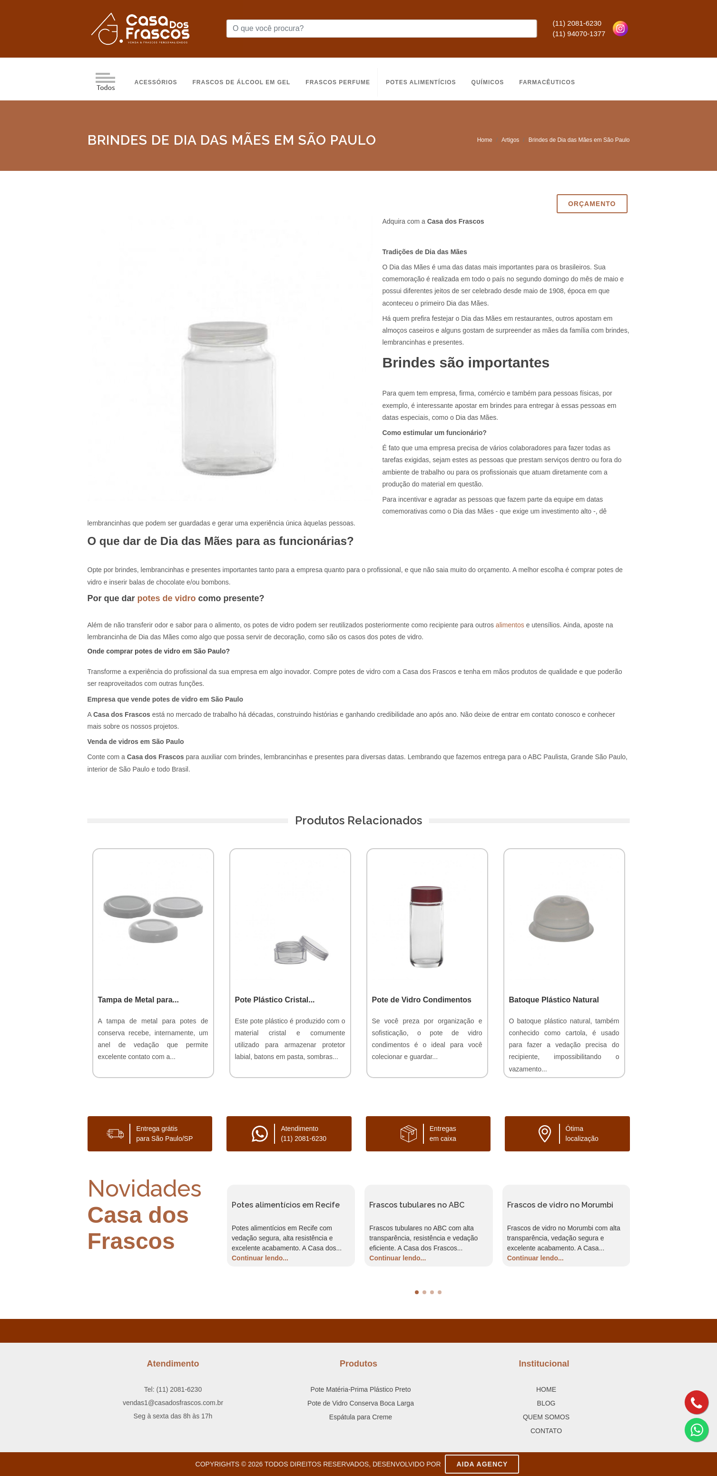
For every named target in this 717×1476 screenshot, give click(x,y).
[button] (417, 1292)
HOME (546, 1389)
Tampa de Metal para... (138, 1000)
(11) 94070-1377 (579, 34)
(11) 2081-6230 (577, 23)
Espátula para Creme (360, 1417)
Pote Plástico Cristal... (275, 1000)
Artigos (510, 140)
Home (484, 140)
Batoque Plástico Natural (554, 1000)
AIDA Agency (482, 1464)
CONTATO (546, 1431)
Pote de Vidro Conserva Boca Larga (360, 1403)
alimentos (510, 625)
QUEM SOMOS (546, 1417)
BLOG (546, 1403)
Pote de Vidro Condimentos (422, 1000)
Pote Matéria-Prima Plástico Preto (361, 1389)
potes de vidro (167, 598)
